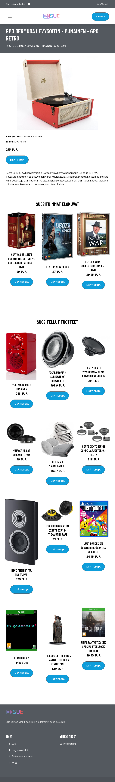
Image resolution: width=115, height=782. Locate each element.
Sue (14, 743)
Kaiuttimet (37, 136)
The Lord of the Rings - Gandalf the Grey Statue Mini (57, 660)
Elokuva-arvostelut (22, 756)
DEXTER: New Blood (57, 267)
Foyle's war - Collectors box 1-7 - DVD (93, 266)
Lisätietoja (17, 159)
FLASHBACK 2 (21, 658)
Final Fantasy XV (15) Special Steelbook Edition (93, 646)
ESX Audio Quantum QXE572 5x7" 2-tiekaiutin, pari (57, 530)
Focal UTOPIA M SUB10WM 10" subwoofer (57, 377)
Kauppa (100, 16)
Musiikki (25, 136)
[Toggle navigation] (10, 16)
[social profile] (29, 4)
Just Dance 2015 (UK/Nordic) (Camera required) (93, 548)
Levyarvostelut (20, 750)
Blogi (14, 762)
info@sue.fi (102, 4)
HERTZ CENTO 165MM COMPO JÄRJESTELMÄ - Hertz (93, 451)
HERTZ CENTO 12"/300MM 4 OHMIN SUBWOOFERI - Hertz (93, 372)
